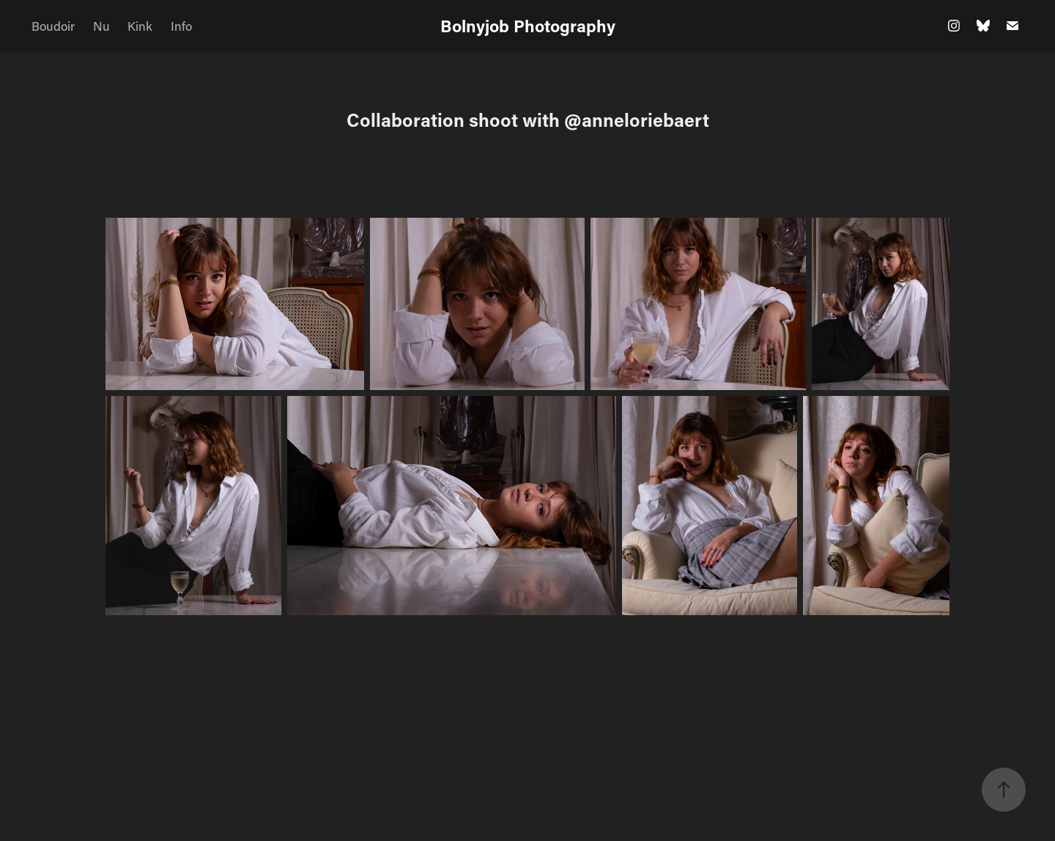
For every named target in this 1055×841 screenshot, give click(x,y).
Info (181, 26)
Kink (139, 26)
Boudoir (53, 26)
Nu (101, 26)
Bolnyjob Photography (527, 26)
